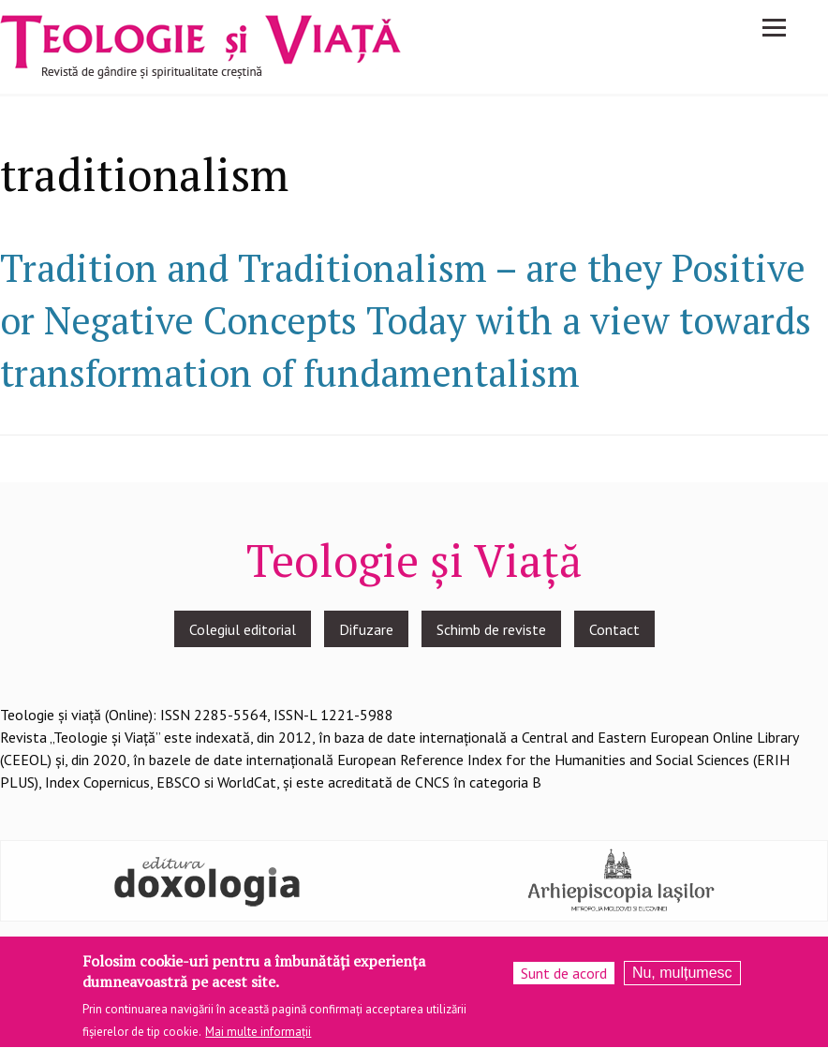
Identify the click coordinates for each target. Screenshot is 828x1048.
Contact (614, 629)
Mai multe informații (258, 1036)
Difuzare (366, 629)
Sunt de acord (564, 976)
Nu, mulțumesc (682, 976)
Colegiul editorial (242, 629)
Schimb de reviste (491, 629)
